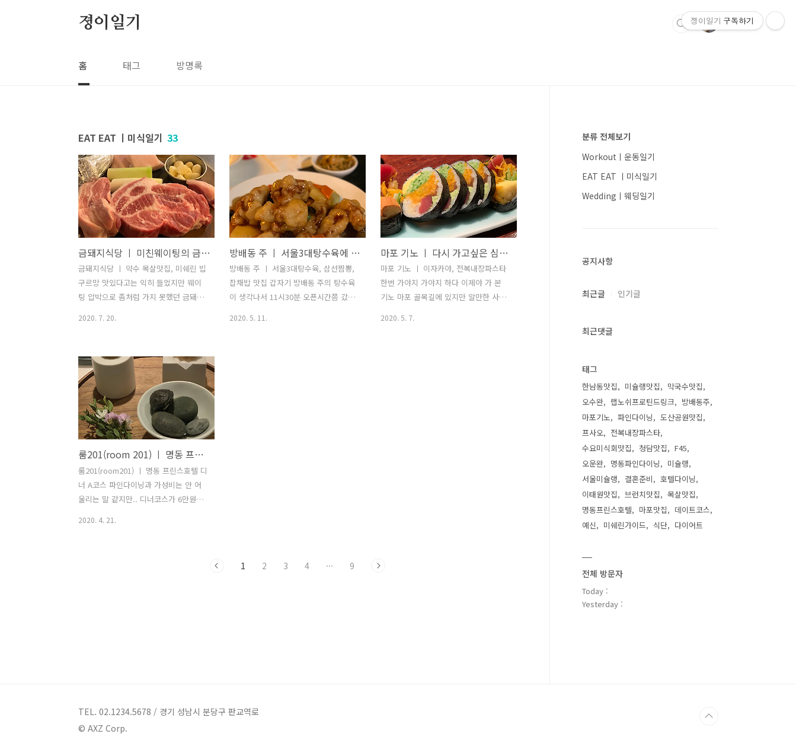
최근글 (593, 293)
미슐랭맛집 (642, 386)
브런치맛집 (642, 494)
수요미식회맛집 (607, 448)
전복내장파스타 (635, 432)
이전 (217, 566)
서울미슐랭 (600, 478)
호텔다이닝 (678, 478)
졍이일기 (110, 23)
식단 (660, 525)
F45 (680, 448)
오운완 (592, 463)
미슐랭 (678, 463)
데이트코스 (692, 509)
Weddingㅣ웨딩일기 (618, 196)
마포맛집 (653, 509)
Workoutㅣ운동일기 (618, 156)
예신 (589, 525)
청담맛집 (653, 448)
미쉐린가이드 (624, 525)
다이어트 (688, 525)
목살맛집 (681, 494)
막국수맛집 (685, 386)
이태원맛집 (600, 494)
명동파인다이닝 (635, 463)
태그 (131, 65)
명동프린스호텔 (607, 509)
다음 (378, 566)
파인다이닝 (635, 417)
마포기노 (596, 417)
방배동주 (696, 401)
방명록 (189, 65)
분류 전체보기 (606, 136)
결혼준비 (639, 478)
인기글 (629, 293)
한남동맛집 (600, 386)
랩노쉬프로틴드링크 (642, 401)
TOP (708, 716)
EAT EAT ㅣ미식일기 (619, 176)
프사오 (592, 432)
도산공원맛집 (681, 417)
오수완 (592, 401)
